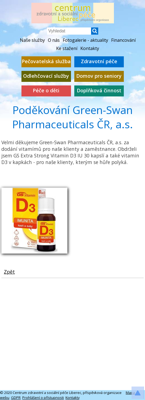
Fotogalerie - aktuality (85, 40)
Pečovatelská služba (46, 61)
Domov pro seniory (99, 76)
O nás (54, 40)
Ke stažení (66, 48)
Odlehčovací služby (46, 76)
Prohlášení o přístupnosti (43, 397)
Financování (123, 40)
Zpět (9, 271)
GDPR (16, 397)
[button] (94, 33)
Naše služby (32, 40)
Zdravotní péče (99, 61)
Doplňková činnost (99, 90)
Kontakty (89, 48)
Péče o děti (46, 90)
